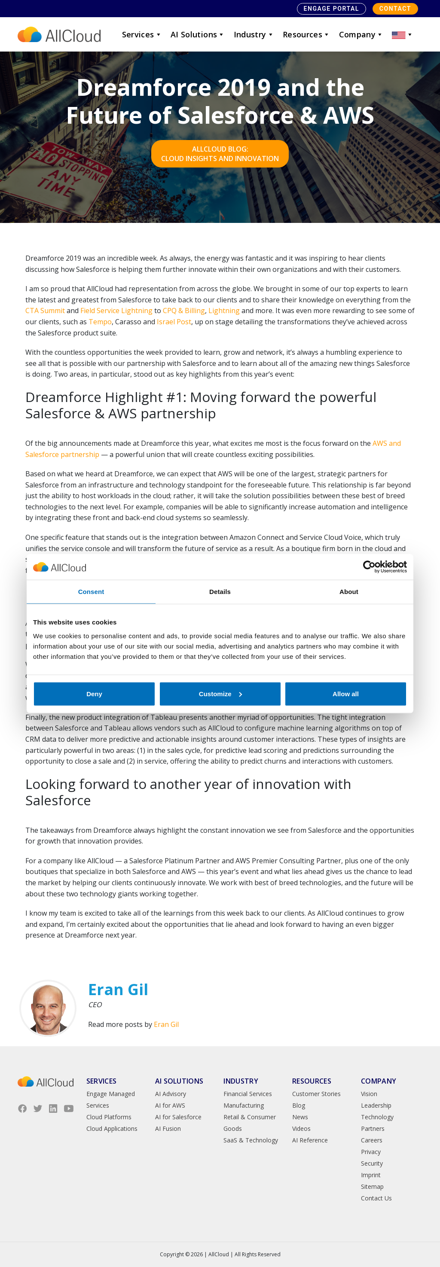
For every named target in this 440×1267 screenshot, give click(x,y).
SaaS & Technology (250, 1140)
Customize (220, 693)
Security (372, 1163)
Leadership (376, 1105)
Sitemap (372, 1186)
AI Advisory (170, 1094)
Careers (371, 1140)
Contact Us (376, 1198)
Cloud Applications (112, 1128)
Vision (369, 1094)
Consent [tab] (91, 591)
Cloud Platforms (108, 1117)
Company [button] (361, 34)
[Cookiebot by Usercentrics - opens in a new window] (369, 566)
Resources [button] (306, 34)
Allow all (346, 693)
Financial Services (247, 1094)
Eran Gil (166, 1024)
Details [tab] (220, 591)
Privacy (371, 1152)
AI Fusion (168, 1128)
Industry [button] (254, 34)
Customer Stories (316, 1094)
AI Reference (310, 1140)
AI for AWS (170, 1105)
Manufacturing (243, 1105)
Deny (94, 693)
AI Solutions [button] (198, 34)
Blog (298, 1105)
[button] (403, 34)
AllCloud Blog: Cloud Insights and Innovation (220, 153)
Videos (301, 1128)
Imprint (371, 1175)
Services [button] (142, 34)
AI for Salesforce (178, 1117)
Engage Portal (331, 8)
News (300, 1117)
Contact (395, 8)
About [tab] (348, 591)
